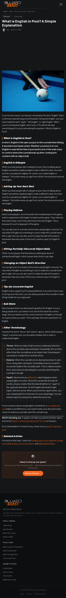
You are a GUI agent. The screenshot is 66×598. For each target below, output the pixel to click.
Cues (10, 11)
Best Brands (8, 529)
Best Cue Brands (9, 551)
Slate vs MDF (8, 537)
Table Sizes (7, 525)
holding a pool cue (39, 440)
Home (5, 11)
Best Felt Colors (9, 533)
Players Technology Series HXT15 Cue (29, 421)
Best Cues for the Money (13, 547)
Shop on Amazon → (33, 473)
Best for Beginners (10, 554)
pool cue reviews (26, 443)
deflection (32, 377)
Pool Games (7, 576)
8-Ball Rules (7, 568)
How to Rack (8, 572)
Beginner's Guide (9, 580)
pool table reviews (10, 443)
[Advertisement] (33, 51)
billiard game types (47, 443)
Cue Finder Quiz (9, 558)
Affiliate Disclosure (40, 594)
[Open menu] (61, 4)
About (22, 594)
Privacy (28, 594)
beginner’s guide (56, 440)
